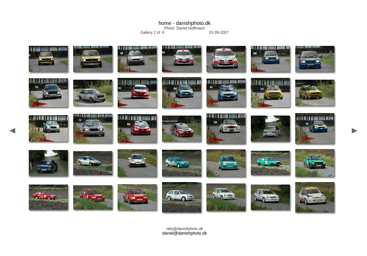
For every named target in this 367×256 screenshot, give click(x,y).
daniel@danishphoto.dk (184, 233)
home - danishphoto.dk (184, 23)
